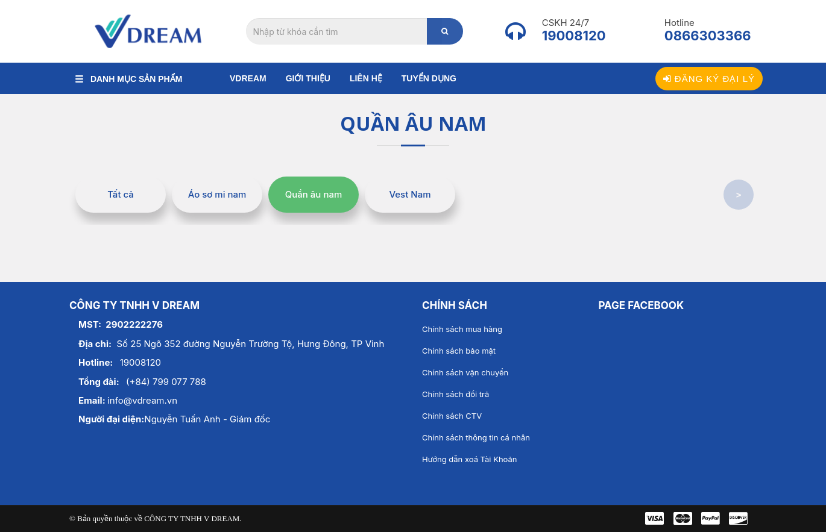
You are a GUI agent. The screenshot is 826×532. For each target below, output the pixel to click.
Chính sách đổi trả (455, 394)
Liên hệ (366, 78)
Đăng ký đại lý (709, 79)
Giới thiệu (308, 78)
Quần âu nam (313, 194)
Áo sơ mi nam (217, 194)
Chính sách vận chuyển (465, 372)
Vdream (248, 78)
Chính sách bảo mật (459, 350)
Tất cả (120, 194)
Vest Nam (409, 194)
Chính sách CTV (452, 416)
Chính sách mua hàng (462, 329)
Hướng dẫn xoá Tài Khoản (469, 459)
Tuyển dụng (429, 78)
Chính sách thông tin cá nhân (476, 437)
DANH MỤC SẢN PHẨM (128, 79)
